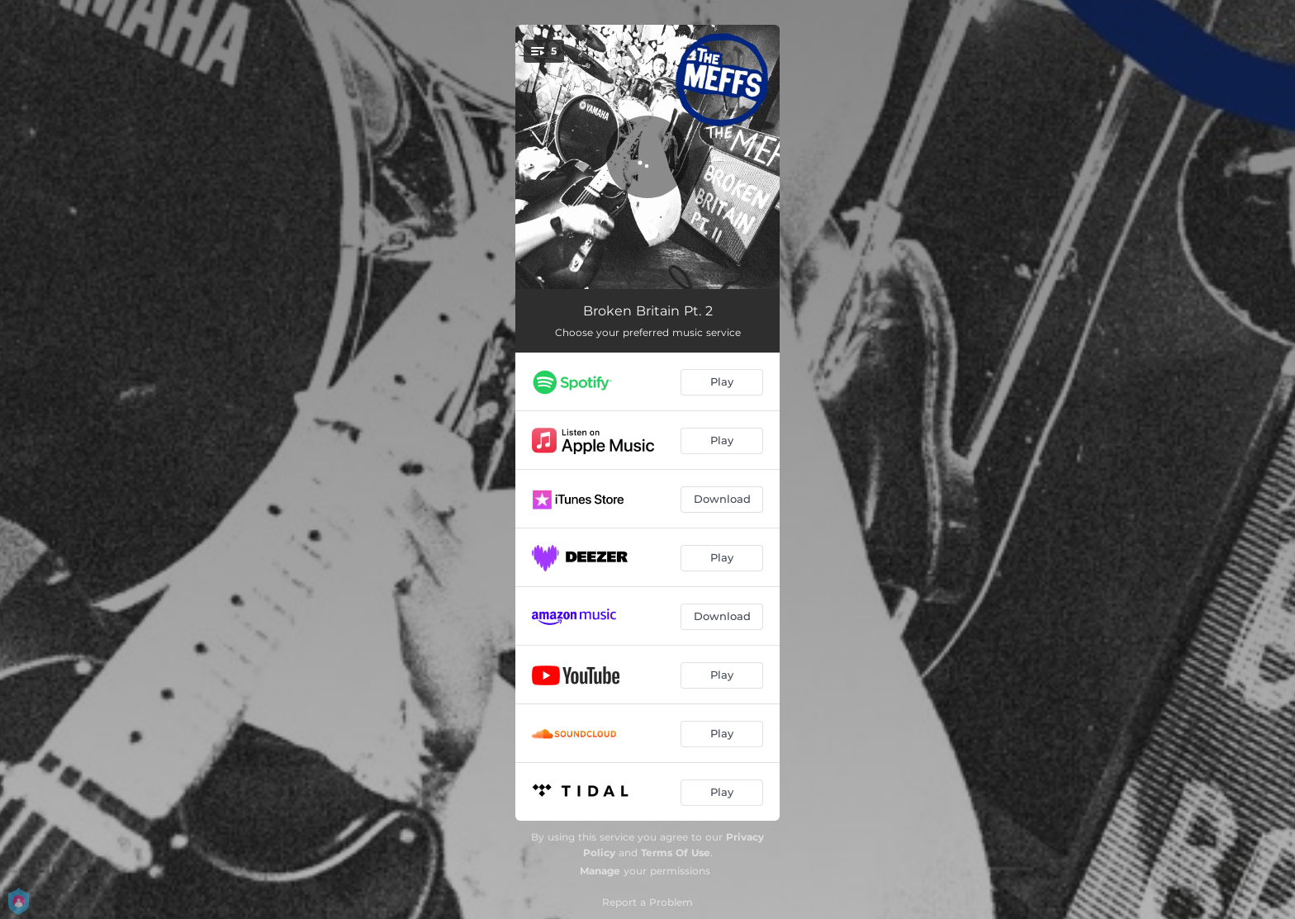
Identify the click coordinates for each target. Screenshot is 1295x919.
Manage (600, 871)
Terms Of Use (675, 852)
